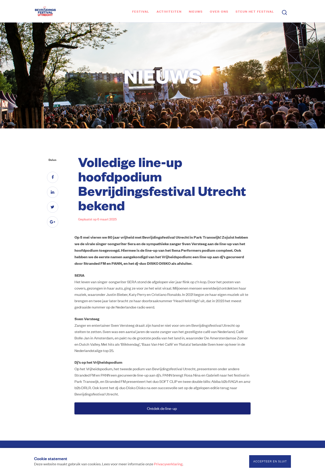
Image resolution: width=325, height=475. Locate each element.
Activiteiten (169, 11)
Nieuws (196, 11)
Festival (140, 11)
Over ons (219, 11)
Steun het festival (255, 11)
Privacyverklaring (168, 463)
